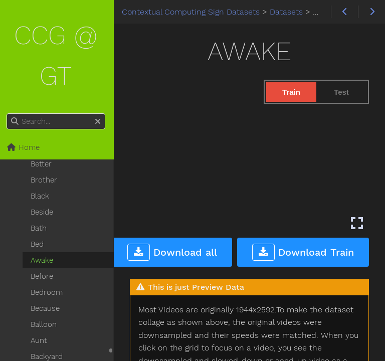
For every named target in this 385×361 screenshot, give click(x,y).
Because (46, 308)
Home (25, 147)
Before (43, 276)
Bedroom (48, 292)
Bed (38, 244)
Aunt (40, 340)
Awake (43, 260)
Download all (172, 251)
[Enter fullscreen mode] (357, 222)
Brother (45, 180)
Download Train (303, 251)
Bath (40, 228)
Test (341, 92)
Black (41, 196)
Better (42, 163)
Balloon (45, 324)
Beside (43, 212)
